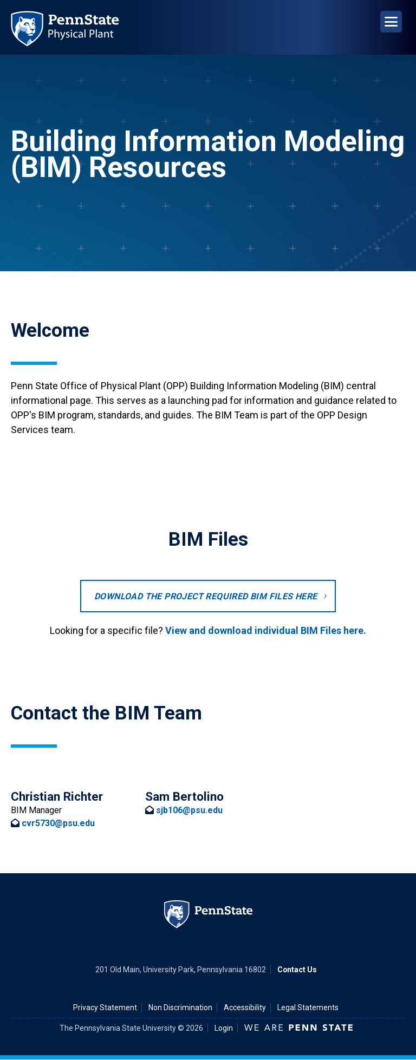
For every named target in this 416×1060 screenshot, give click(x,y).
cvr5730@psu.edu (58, 823)
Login (223, 1028)
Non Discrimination (180, 1007)
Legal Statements (308, 1007)
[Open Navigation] (391, 21)
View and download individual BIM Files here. (265, 630)
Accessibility (245, 1007)
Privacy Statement (105, 1007)
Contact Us (297, 969)
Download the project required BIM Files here (205, 596)
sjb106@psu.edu (189, 810)
